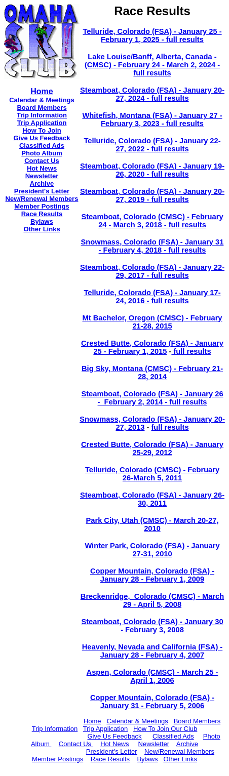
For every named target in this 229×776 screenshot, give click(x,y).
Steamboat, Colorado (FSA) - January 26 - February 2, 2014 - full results (152, 398)
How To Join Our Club (165, 728)
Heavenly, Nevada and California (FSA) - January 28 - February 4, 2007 (152, 651)
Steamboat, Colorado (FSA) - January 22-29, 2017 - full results (152, 271)
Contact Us (41, 161)
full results (191, 351)
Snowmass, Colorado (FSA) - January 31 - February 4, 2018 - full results (152, 246)
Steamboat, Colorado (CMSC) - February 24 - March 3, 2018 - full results (152, 221)
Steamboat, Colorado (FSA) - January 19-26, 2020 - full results (152, 170)
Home (92, 721)
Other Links (41, 229)
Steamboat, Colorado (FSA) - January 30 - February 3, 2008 (152, 626)
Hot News (42, 168)
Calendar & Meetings (41, 100)
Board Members (197, 721)
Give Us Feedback (42, 138)
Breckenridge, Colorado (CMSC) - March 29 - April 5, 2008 (152, 600)
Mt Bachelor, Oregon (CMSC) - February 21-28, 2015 (152, 322)
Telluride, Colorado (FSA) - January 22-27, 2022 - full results (152, 145)
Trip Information (42, 115)
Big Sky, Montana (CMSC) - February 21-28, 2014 (152, 372)
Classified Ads (41, 145)
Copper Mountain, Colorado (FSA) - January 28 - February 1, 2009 (152, 575)
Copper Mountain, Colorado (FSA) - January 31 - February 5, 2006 (152, 701)
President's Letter (41, 191)
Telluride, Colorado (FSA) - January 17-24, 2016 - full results (152, 297)
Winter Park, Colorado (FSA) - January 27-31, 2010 (152, 550)
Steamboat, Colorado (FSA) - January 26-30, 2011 (152, 499)
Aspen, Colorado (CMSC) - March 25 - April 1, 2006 (152, 676)
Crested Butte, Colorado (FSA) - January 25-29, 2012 (152, 448)
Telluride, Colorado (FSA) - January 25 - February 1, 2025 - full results (152, 35)
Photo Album (41, 153)
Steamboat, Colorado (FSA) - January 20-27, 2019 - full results (152, 195)
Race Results (42, 214)
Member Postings (41, 206)
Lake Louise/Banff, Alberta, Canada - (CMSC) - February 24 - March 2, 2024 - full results (152, 65)
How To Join (41, 130)
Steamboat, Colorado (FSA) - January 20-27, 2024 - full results (152, 94)
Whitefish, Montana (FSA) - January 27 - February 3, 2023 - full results (152, 119)
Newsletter (42, 176)
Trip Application (42, 123)
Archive (42, 183)
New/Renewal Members (42, 198)
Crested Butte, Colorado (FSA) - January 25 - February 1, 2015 (152, 347)
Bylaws (41, 221)
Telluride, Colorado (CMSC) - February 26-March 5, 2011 (152, 474)
